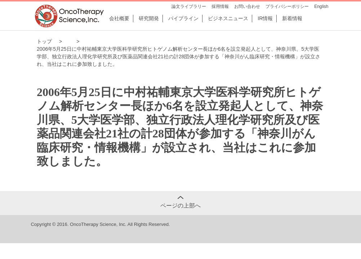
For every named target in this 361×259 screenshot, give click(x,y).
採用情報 (220, 6)
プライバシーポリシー (287, 6)
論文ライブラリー (188, 6)
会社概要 (119, 18)
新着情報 (292, 18)
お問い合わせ (247, 6)
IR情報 (265, 18)
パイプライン (183, 18)
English (321, 6)
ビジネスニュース (228, 18)
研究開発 (149, 18)
